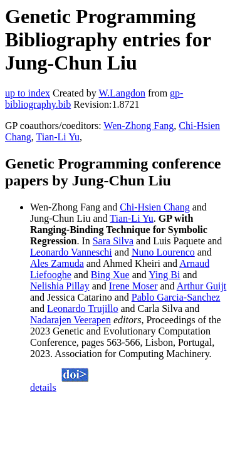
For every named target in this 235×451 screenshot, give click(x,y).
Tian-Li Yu (58, 137)
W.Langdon (121, 93)
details (43, 387)
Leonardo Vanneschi (71, 252)
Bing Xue (110, 274)
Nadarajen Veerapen (70, 319)
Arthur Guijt (202, 286)
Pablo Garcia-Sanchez (176, 297)
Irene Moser (133, 286)
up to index (27, 93)
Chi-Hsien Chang (155, 207)
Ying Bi (164, 274)
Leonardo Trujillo (82, 308)
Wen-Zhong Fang (138, 125)
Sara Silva (113, 241)
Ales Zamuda (57, 263)
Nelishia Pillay (60, 286)
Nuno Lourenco (163, 252)
